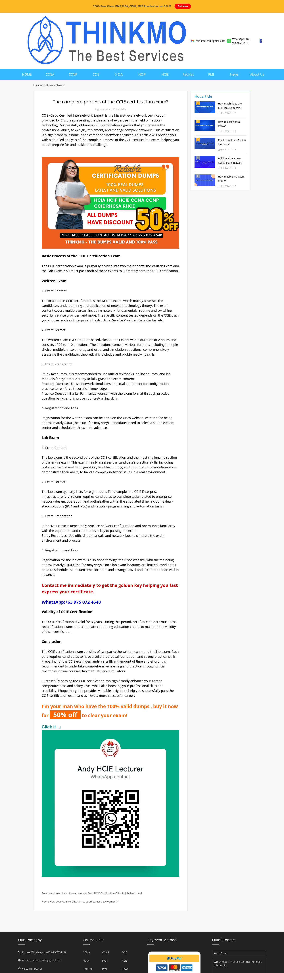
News (59, 82)
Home (49, 82)
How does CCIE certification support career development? (84, 898)
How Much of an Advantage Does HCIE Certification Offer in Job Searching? (98, 889)
